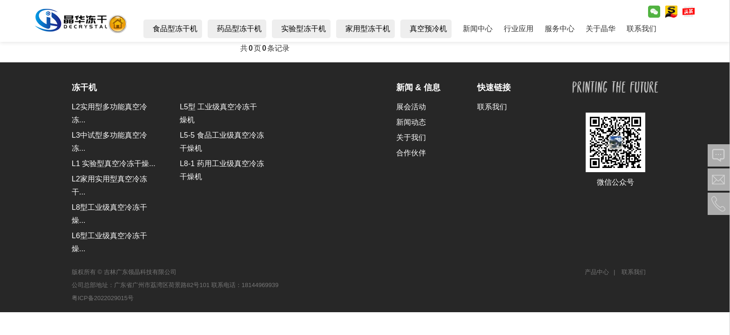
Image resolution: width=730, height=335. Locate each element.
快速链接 (494, 87)
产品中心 (597, 271)
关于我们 (411, 137)
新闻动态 (411, 122)
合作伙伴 (411, 153)
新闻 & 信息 (418, 87)
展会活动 (411, 107)
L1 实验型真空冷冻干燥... (113, 164)
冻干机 (84, 87)
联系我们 (492, 107)
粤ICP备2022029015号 (103, 298)
